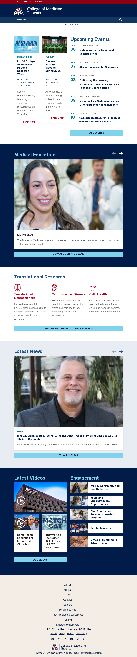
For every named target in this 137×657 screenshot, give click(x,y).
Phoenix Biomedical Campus (67, 614)
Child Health (98, 294)
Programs (67, 589)
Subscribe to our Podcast (84, 639)
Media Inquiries (67, 609)
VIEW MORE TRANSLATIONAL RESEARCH (69, 328)
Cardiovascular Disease (68, 294)
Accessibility (81, 633)
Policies (54, 633)
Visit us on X (59, 639)
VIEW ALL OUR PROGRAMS (68, 254)
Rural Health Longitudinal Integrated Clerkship (25, 539)
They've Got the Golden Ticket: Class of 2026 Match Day (53, 541)
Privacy (62, 633)
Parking (68, 619)
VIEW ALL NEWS (68, 455)
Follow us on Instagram (65, 639)
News (20, 431)
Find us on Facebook (52, 639)
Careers (67, 604)
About (67, 584)
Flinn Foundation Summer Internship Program (102, 514)
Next (121, 154)
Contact (67, 599)
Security (70, 633)
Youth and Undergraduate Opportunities (100, 501)
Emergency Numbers (67, 624)
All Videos (40, 559)
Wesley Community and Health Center (105, 487)
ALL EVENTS (96, 132)
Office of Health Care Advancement (103, 541)
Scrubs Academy (100, 528)
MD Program (25, 235)
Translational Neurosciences (24, 296)
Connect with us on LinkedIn (77, 639)
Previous (115, 154)
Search (120, 20)
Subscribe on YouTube (71, 639)
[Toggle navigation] (120, 10)
